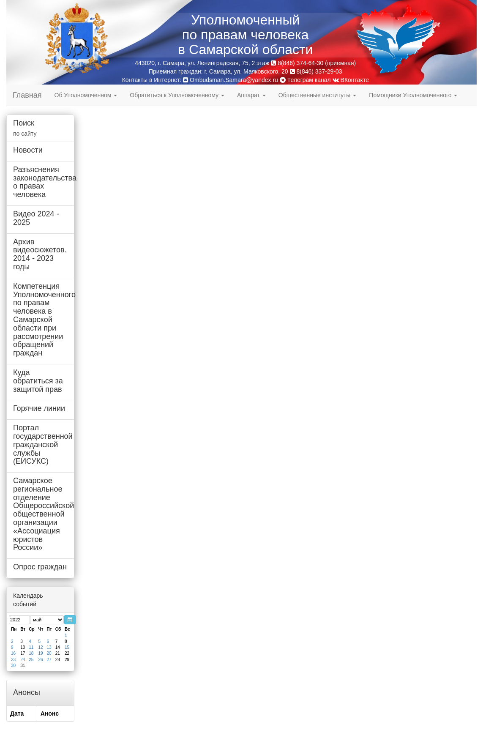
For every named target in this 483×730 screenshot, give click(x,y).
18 (31, 653)
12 (40, 647)
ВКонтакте (351, 80)
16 (13, 653)
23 (13, 659)
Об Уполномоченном (86, 95)
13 (49, 647)
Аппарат (251, 95)
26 (40, 659)
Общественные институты (317, 95)
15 (67, 647)
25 (31, 659)
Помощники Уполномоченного (413, 95)
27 (49, 659)
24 (22, 659)
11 (31, 647)
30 (13, 665)
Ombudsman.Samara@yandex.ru (234, 80)
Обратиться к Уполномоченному (177, 95)
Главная (27, 95)
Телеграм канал (305, 80)
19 (40, 653)
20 (49, 653)
